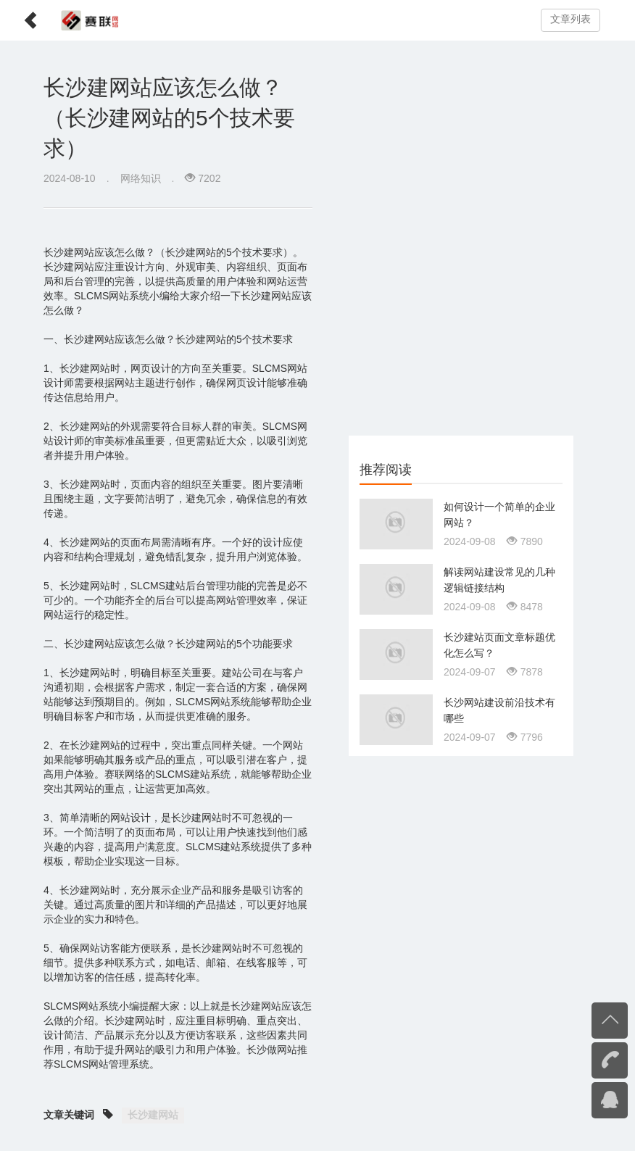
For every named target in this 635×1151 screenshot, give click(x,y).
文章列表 (570, 19)
